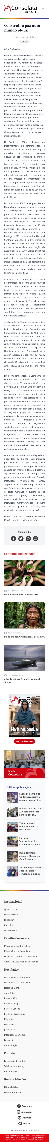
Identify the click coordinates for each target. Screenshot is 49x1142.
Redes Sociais (10, 1071)
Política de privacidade (18, 1130)
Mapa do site (34, 1130)
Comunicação (11, 1045)
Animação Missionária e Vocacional (21, 961)
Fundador (9, 919)
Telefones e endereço (14, 1066)
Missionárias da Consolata (17, 951)
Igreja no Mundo (12, 987)
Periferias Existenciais (14, 1014)
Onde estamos (11, 930)
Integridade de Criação (15, 1034)
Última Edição (11, 1087)
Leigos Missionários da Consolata (20, 956)
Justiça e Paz (10, 1029)
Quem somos (10, 909)
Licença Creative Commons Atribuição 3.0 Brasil (25, 1137)
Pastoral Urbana (12, 1008)
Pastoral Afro (10, 998)
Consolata (9, 925)
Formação (9, 1040)
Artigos (24, 42)
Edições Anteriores (13, 1092)
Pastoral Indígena (12, 1003)
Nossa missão (11, 914)
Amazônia (9, 993)
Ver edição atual (24, 741)
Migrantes (9, 1019)
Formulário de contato (15, 1061)
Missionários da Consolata (17, 946)
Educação (9, 1024)
